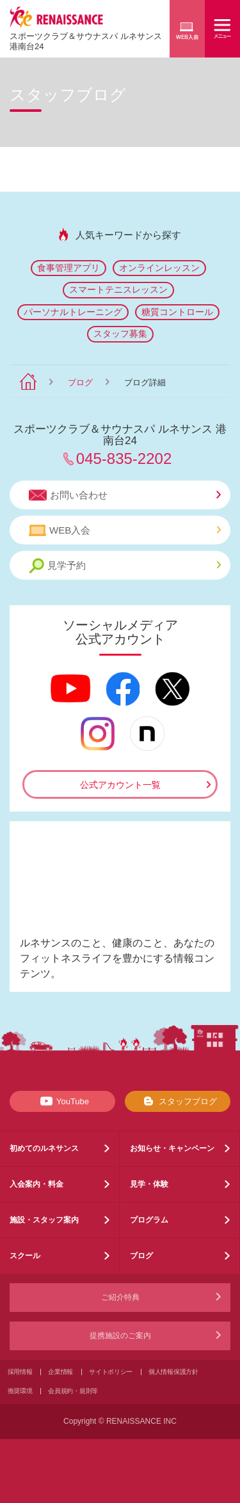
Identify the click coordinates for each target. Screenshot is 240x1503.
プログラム (149, 1219)
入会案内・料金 (36, 1184)
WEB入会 (125, 530)
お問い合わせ (125, 495)
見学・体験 (149, 1184)
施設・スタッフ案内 (44, 1219)
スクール (25, 1255)
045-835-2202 (124, 458)
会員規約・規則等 (73, 1390)
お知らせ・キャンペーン (172, 1148)
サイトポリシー (110, 1371)
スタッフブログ (177, 1101)
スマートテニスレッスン (118, 289)
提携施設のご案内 (120, 1335)
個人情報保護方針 (173, 1371)
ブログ (80, 382)
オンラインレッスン (159, 268)
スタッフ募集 (120, 333)
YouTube (62, 1101)
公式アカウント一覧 (120, 785)
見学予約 (125, 566)
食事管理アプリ (68, 268)
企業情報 (60, 1371)
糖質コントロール (177, 312)
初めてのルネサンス (44, 1148)
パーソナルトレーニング (73, 312)
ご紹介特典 (120, 1297)
